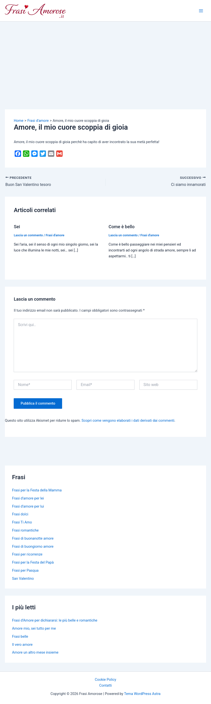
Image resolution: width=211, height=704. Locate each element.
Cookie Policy (105, 679)
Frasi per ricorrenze (27, 554)
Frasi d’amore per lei (28, 498)
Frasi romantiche (25, 530)
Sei (17, 226)
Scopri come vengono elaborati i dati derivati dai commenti (128, 420)
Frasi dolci (20, 514)
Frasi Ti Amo (22, 522)
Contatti (105, 685)
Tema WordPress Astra (142, 694)
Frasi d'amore (55, 235)
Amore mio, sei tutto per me (34, 628)
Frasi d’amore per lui (28, 506)
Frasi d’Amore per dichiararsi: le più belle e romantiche (54, 620)
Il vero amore (22, 644)
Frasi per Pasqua (25, 570)
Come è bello (121, 226)
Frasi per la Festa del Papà (33, 562)
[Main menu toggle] (201, 11)
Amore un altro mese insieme (35, 652)
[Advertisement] (105, 58)
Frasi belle (20, 636)
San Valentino (23, 578)
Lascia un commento (28, 235)
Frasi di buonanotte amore (33, 538)
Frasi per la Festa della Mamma (37, 490)
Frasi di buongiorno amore (33, 546)
